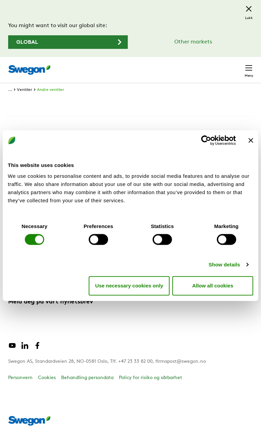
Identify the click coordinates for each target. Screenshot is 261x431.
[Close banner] (250, 140)
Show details (224, 264)
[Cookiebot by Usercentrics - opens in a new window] (206, 140)
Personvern (20, 377)
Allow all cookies (212, 285)
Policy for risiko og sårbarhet (150, 377)
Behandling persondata (87, 377)
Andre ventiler (50, 90)
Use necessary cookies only (129, 285)
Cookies (47, 377)
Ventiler (24, 90)
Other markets (193, 42)
